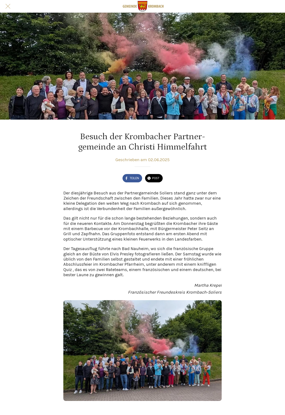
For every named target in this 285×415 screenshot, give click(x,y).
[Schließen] (8, 6)
